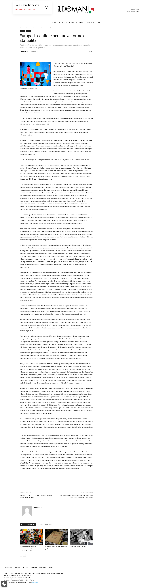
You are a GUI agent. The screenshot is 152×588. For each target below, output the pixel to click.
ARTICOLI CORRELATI (28, 525)
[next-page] (24, 555)
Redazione (24, 51)
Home (21, 28)
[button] (4, 584)
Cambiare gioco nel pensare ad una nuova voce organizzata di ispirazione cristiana (76, 496)
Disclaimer (35, 582)
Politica (28, 31)
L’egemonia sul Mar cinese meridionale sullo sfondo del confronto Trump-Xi (28, 549)
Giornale (28, 28)
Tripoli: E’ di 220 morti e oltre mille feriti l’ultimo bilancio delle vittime (36, 496)
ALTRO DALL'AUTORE (45, 525)
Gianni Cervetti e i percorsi (78, 547)
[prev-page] (21, 555)
